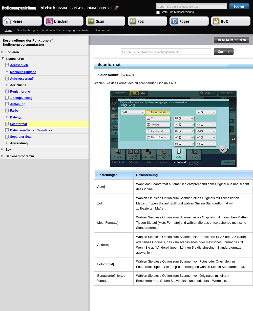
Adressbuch (19, 65)
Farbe (14, 110)
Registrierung (20, 91)
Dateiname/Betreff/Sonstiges (31, 130)
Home (8, 30)
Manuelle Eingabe (23, 72)
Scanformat (18, 124)
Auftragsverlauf (21, 78)
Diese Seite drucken (231, 40)
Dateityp (16, 117)
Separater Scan (21, 137)
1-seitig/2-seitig (21, 98)
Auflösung (17, 104)
